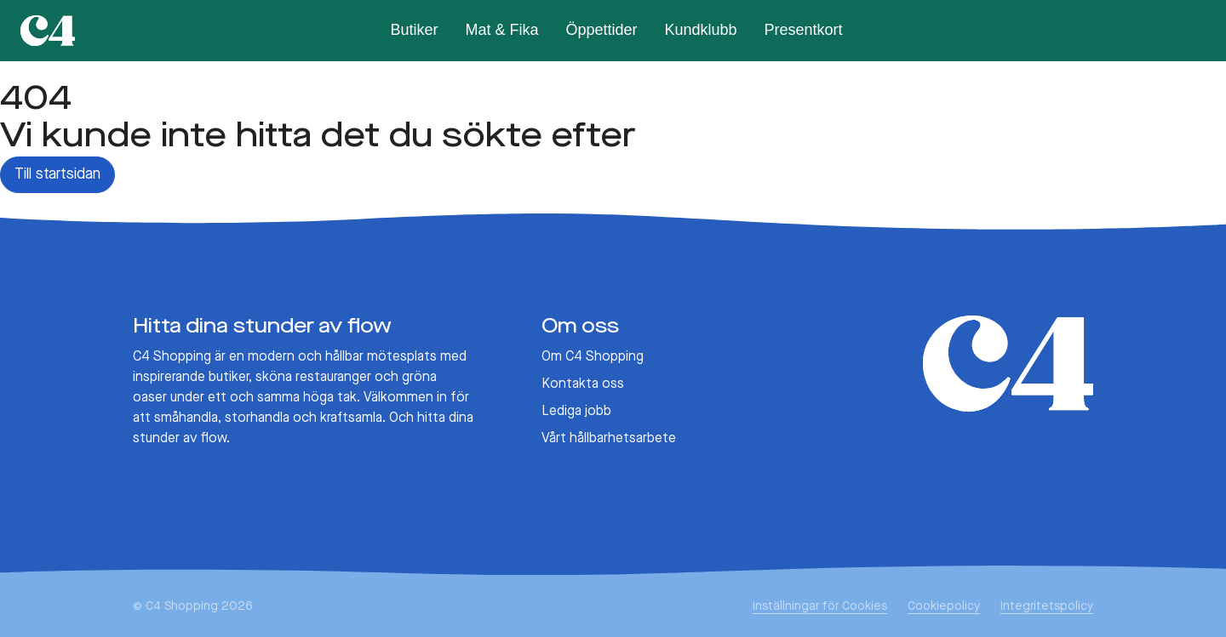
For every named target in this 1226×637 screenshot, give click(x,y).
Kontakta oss (582, 384)
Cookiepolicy (944, 606)
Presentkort (804, 29)
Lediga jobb (576, 411)
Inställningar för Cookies (820, 606)
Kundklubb (701, 29)
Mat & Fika (501, 29)
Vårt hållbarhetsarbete (608, 439)
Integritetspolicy (1046, 606)
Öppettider (601, 29)
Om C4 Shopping (592, 357)
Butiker (414, 29)
